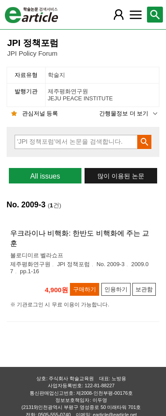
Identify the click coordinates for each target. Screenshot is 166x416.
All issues (45, 176)
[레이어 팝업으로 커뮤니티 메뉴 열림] (135, 15)
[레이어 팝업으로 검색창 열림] (155, 15)
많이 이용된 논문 (120, 176)
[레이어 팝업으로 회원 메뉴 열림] (119, 15)
